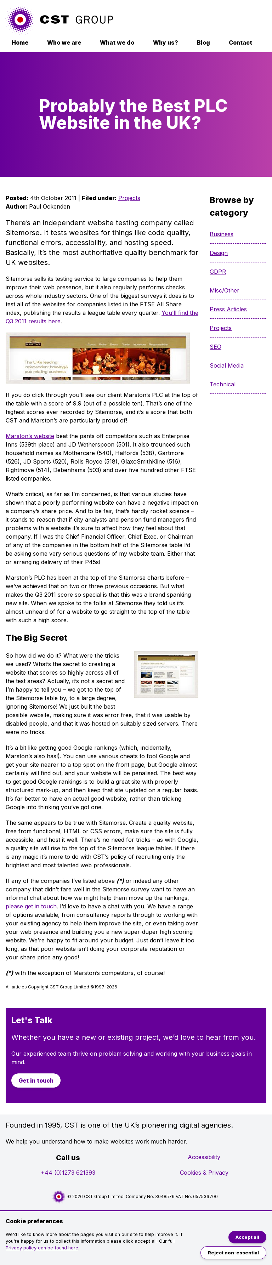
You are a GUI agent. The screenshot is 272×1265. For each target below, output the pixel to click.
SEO (215, 346)
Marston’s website (30, 435)
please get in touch (31, 906)
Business (221, 234)
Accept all (247, 1237)
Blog (203, 42)
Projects (129, 198)
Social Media (227, 365)
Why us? (165, 42)
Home (20, 42)
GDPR (218, 271)
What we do (117, 42)
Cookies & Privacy (204, 1172)
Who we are (64, 42)
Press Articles (228, 309)
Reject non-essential (233, 1252)
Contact (240, 42)
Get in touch (35, 1080)
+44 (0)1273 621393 (68, 1172)
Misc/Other (224, 290)
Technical (223, 384)
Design (219, 252)
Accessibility (204, 1157)
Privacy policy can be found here (42, 1247)
